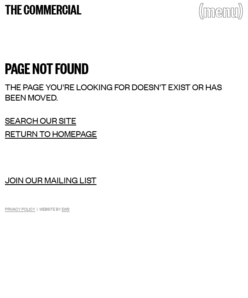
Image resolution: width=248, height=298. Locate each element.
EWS (66, 208)
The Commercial (43, 8)
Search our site (40, 120)
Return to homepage (51, 134)
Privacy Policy (20, 208)
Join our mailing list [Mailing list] (50, 179)
